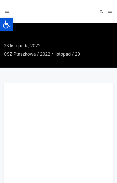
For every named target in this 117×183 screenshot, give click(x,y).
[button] (6, 24)
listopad (62, 54)
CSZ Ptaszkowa (20, 54)
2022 (45, 54)
